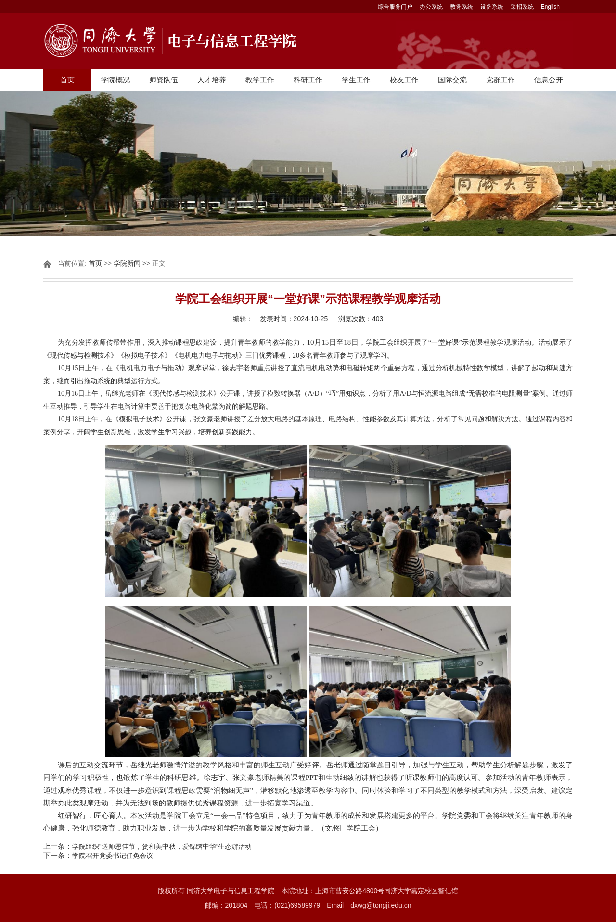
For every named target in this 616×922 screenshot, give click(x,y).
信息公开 (548, 80)
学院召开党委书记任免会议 (112, 855)
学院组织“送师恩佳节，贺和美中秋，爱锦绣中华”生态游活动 (162, 846)
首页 (67, 80)
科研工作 (308, 80)
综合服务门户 (395, 6)
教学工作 (259, 80)
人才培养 (211, 80)
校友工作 (404, 80)
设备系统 (491, 6)
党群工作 (500, 80)
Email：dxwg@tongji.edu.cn (369, 905)
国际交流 (452, 80)
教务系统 (461, 6)
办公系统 (431, 6)
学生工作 (356, 80)
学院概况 (115, 80)
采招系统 (522, 6)
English (550, 6)
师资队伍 (163, 80)
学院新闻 (127, 263)
